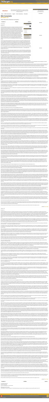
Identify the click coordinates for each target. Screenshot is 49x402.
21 (3, 21)
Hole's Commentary (19, 13)
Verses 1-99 (3, 208)
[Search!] (30, 26)
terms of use (13, 394)
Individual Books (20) (27, 38)
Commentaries (7, 13)
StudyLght (5, 2)
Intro (3, 23)
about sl (33, 394)
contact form (37, 395)
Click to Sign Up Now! (44, 0)
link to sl (37, 394)
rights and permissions (24, 394)
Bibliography (26, 32)
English (13, 13)
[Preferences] (48, 3)
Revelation (26, 13)
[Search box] (26, 26)
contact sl (30, 394)
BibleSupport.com (6, 385)
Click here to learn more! (19, 11)
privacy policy (18, 394)
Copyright (26, 31)
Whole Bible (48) (27, 35)
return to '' (45, 206)
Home (2, 13)
